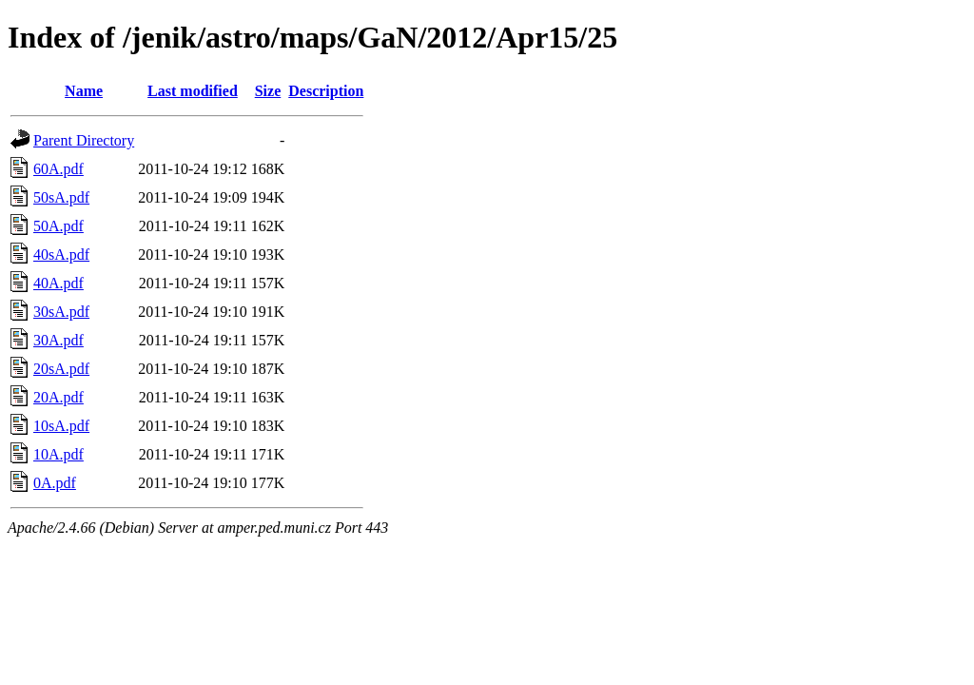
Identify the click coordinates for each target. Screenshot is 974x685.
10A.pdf (58, 454)
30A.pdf (58, 340)
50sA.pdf (61, 197)
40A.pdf (58, 283)
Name (84, 91)
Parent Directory (83, 140)
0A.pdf (54, 483)
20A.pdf (58, 397)
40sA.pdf (61, 254)
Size (268, 91)
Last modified (192, 91)
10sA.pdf (61, 426)
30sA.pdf (61, 311)
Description (325, 91)
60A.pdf (58, 169)
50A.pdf (58, 226)
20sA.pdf (61, 369)
